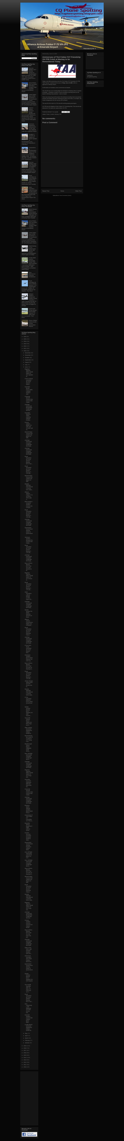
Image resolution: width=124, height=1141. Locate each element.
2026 (25, 336)
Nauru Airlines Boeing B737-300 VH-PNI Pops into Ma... (28, 933)
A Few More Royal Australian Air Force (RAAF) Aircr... (28, 649)
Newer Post (45, 191)
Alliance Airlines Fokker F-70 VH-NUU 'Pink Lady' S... (28, 495)
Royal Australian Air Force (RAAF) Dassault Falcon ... (28, 631)
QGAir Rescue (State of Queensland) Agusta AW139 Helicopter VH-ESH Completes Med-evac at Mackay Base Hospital (29, 214)
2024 (25, 341)
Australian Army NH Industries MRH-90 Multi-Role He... (28, 783)
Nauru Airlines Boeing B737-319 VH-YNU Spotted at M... (28, 566)
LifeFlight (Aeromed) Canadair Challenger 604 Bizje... (28, 443)
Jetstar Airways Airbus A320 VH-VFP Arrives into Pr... (29, 683)
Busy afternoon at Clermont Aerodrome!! (32, 274)
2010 (25, 1067)
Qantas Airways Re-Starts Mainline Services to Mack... (28, 613)
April (26, 1035)
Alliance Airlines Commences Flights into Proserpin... (29, 622)
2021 (25, 348)
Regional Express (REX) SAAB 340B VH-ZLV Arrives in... (29, 576)
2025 (25, 339)
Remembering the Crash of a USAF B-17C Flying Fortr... (29, 738)
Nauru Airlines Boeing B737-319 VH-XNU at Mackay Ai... (28, 666)
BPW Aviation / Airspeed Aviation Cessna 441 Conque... (29, 504)
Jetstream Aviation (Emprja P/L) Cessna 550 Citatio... (29, 540)
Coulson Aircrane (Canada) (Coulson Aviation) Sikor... (28, 836)
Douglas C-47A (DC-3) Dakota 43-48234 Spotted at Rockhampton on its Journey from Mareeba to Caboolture (29, 139)
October (27, 357)
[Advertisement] (62, 175)
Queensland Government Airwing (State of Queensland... (29, 531)
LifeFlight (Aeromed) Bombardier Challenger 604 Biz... (28, 407)
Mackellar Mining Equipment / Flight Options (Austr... (28, 826)
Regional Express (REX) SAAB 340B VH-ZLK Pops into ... (29, 906)
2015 (25, 1055)
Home (62, 191)
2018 (25, 1048)
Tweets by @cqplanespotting (92, 76)
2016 (25, 1052)
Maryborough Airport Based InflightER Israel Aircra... (28, 747)
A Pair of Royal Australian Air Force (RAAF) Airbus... (29, 381)
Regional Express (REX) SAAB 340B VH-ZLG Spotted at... (29, 372)
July (26, 364)
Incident (52, 114)
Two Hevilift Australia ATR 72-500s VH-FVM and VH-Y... (28, 988)
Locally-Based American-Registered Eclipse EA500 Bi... (28, 1027)
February (27, 1040)
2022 (25, 346)
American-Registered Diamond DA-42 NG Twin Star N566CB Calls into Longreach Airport (29, 127)
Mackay (57, 114)
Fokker (48, 114)
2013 (25, 1060)
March (27, 1038)
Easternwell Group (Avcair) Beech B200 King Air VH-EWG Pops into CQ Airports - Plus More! (29, 313)
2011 (25, 1064)
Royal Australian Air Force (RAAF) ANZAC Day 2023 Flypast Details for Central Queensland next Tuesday (29, 180)
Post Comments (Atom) (65, 195)
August (27, 362)
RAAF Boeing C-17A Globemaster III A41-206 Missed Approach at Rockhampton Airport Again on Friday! (29, 250)
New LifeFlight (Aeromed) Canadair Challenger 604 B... (28, 756)
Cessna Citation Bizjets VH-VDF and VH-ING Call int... (29, 426)
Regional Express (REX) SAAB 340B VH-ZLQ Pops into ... (29, 773)
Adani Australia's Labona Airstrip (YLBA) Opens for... (28, 595)
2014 (25, 1057)
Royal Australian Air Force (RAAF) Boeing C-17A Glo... (28, 469)
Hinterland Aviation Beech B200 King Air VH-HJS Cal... (29, 657)
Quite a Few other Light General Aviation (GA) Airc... (28, 950)
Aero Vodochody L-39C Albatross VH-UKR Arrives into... (28, 1008)
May (26, 1033)
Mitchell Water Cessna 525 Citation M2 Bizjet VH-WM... (28, 434)
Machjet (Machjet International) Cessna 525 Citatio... (29, 486)
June (26, 367)
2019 (25, 1045)
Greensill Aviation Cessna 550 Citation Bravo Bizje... (28, 1018)
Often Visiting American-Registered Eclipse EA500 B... (28, 730)
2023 (25, 343)
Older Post (78, 191)
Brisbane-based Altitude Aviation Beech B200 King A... (29, 809)
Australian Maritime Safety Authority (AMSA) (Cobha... (28, 416)
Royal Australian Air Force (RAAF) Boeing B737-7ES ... (29, 460)
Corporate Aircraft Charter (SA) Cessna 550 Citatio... (29, 399)
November (28, 355)
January (27, 1042)
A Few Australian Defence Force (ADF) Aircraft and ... (29, 701)
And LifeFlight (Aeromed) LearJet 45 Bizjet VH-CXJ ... (28, 855)
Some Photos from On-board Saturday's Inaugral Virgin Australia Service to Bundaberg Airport (29, 87)
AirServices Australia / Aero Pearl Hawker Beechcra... (28, 958)
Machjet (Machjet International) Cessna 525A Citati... (29, 692)
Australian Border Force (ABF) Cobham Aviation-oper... (29, 390)
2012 (25, 1062)
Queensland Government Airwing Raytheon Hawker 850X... (29, 846)
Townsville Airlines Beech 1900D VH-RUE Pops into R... (28, 721)
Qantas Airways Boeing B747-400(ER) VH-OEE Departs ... (29, 711)
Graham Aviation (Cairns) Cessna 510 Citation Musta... (28, 924)
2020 (25, 350)
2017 (25, 1050)
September (28, 360)
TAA (60, 114)
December (28, 353)
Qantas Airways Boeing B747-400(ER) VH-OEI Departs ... (29, 978)
